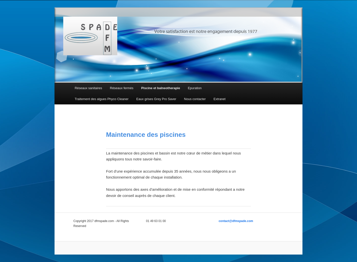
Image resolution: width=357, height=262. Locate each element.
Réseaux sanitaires (88, 88)
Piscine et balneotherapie (160, 88)
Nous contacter (195, 99)
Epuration (195, 88)
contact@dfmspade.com (236, 221)
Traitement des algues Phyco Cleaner (101, 99)
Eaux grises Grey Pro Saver (156, 99)
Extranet (219, 99)
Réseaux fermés (121, 88)
